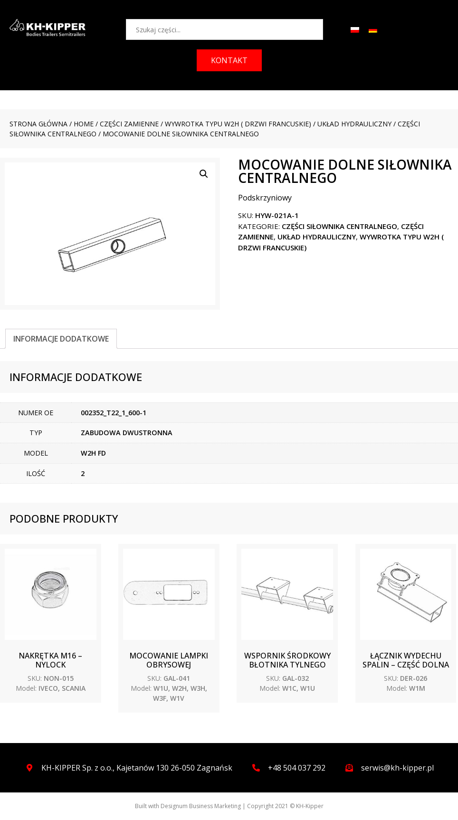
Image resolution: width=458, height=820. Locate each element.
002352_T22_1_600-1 (113, 412)
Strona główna (38, 123)
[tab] (61, 339)
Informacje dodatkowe (61, 339)
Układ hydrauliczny (354, 123)
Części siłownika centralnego (339, 226)
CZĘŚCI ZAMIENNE (129, 123)
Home (84, 123)
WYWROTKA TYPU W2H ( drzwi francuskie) (238, 123)
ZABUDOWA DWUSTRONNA (126, 432)
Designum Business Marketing (201, 806)
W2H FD (93, 453)
